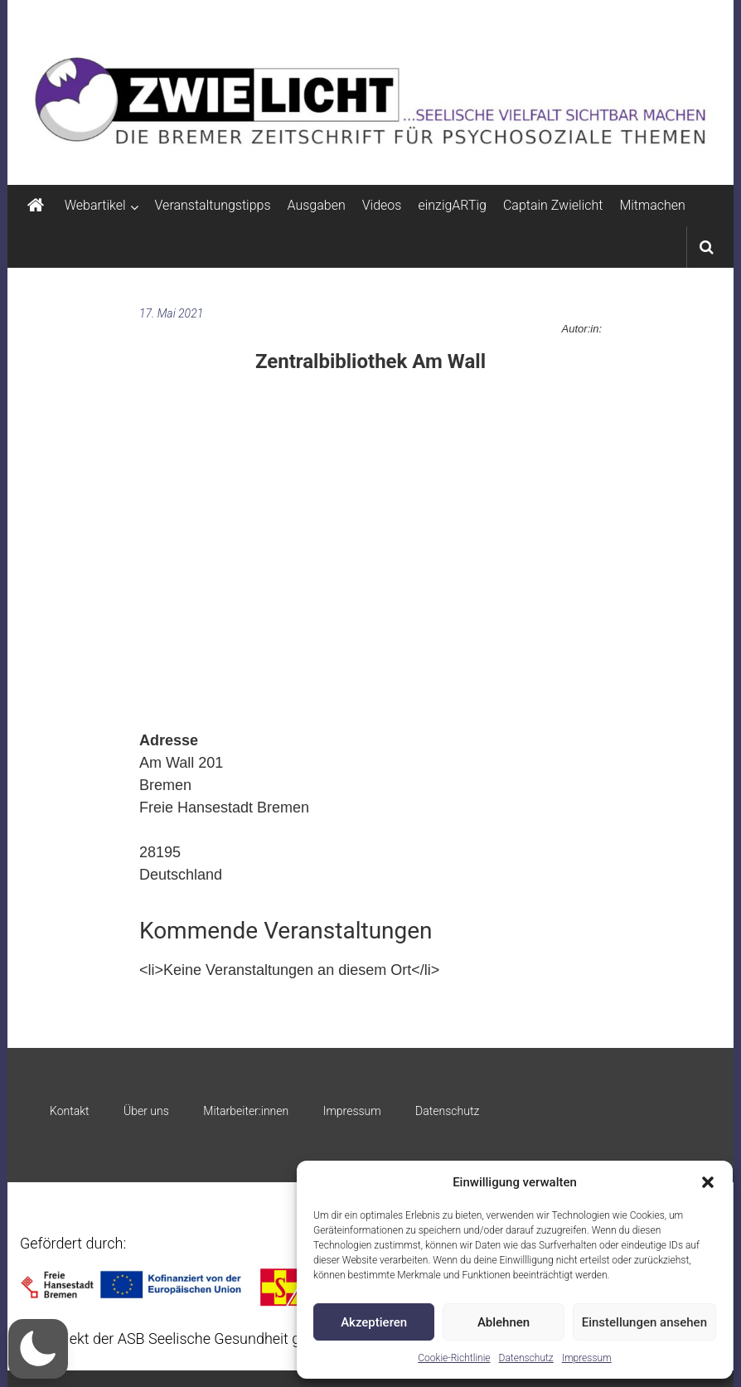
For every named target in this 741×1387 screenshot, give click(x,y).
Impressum (587, 1358)
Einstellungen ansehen (644, 1322)
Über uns (146, 1111)
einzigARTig (452, 205)
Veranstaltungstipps (213, 205)
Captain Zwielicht (553, 205)
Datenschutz (526, 1358)
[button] (708, 1182)
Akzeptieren (374, 1322)
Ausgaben (317, 205)
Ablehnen (503, 1322)
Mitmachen (652, 205)
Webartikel (95, 205)
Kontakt (70, 1111)
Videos (382, 205)
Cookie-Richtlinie (454, 1358)
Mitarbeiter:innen (245, 1111)
